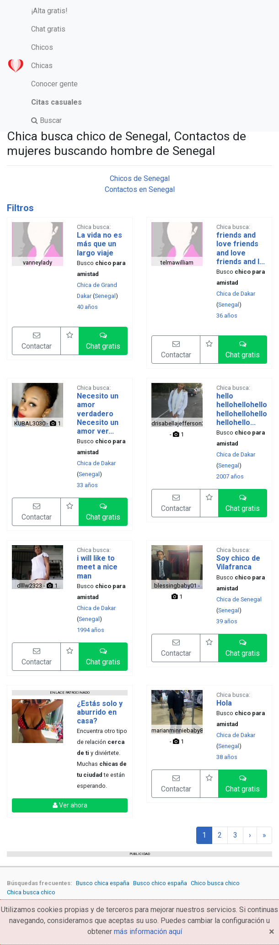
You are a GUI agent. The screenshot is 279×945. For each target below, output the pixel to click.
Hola (224, 703)
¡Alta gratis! (49, 10)
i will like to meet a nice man (97, 567)
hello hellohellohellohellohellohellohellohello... (241, 409)
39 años (226, 621)
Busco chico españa (160, 883)
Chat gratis (48, 29)
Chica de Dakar (235, 293)
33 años (87, 485)
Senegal (105, 295)
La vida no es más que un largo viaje (99, 244)
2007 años (230, 476)
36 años (226, 315)
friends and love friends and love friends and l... (240, 248)
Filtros (20, 207)
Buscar (46, 120)
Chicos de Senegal (140, 178)
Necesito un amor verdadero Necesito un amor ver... (97, 413)
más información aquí (148, 931)
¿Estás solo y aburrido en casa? (100, 712)
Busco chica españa (102, 883)
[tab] (139, 207)
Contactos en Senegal (140, 189)
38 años (226, 757)
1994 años (90, 629)
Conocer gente (54, 84)
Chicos (42, 47)
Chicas (42, 65)
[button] (103, 341)
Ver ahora (70, 805)
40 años (87, 306)
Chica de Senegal (239, 599)
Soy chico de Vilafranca (238, 562)
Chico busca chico (215, 883)
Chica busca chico (31, 892)
